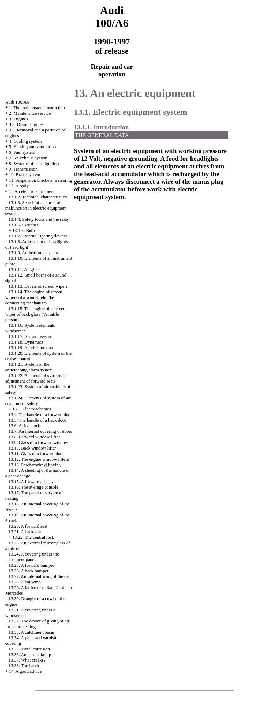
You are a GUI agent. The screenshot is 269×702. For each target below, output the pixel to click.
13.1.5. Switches (24, 224)
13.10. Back (32, 448)
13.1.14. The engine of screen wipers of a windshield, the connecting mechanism (33, 297)
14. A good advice (25, 671)
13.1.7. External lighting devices (38, 236)
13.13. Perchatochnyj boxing (35, 464)
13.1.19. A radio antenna (31, 347)
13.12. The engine (39, 459)
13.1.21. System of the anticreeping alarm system (29, 367)
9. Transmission (23, 169)
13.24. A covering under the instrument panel (32, 556)
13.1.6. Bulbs (24, 230)
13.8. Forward (34, 436)
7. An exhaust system (28, 157)
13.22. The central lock (33, 537)
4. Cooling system (25, 141)
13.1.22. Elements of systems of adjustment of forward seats (36, 378)
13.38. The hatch (24, 665)
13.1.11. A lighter (24, 269)
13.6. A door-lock (24, 425)
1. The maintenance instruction (37, 107)
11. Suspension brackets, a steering (40, 180)
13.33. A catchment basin (31, 632)
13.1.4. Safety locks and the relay (39, 219)
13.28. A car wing (25, 581)
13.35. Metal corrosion (29, 648)
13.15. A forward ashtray (31, 481)
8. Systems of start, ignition (34, 163)
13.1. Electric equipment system (130, 111)
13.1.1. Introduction (101, 127)
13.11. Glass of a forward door (36, 453)
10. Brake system (24, 174)
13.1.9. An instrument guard (34, 252)
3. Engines (18, 118)
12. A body (19, 185)
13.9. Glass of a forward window (38, 442)
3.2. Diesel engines (26, 124)
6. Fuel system (22, 152)
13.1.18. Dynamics (26, 342)
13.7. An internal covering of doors (40, 431)
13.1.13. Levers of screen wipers (38, 286)
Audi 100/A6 (17, 102)
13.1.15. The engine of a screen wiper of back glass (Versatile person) (35, 314)
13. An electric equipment (31, 191)
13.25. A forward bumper (31, 565)
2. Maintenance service (30, 113)
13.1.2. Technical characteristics (38, 196)
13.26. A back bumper (28, 570)
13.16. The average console (33, 487)
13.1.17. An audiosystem (31, 336)
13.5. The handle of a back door (37, 420)
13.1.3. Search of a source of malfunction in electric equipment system (36, 208)
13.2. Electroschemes (31, 409)
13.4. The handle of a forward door (40, 414)
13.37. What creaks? (27, 660)
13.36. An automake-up (30, 654)
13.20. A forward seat (28, 526)
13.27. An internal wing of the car (39, 576)
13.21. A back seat (25, 531)
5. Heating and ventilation (32, 146)
